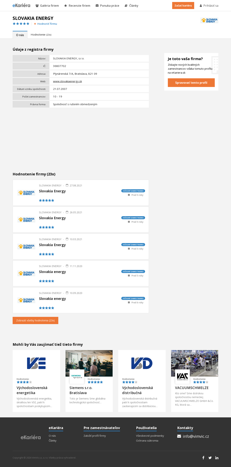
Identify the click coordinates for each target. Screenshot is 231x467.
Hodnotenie (41, 34)
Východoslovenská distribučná (137, 390)
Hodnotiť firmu (45, 23)
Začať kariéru (183, 5)
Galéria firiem (47, 5)
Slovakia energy (52, 271)
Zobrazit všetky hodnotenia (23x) (35, 320)
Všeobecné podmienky (150, 435)
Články (131, 5)
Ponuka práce (107, 5)
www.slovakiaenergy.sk (67, 81)
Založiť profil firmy (95, 435)
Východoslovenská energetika (32, 390)
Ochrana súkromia (147, 440)
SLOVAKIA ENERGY (50, 185)
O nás (20, 35)
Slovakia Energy (52, 191)
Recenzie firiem (77, 5)
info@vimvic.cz (193, 436)
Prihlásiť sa (208, 5)
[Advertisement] (81, 136)
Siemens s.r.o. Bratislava (80, 390)
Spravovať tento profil (191, 83)
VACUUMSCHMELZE (192, 387)
